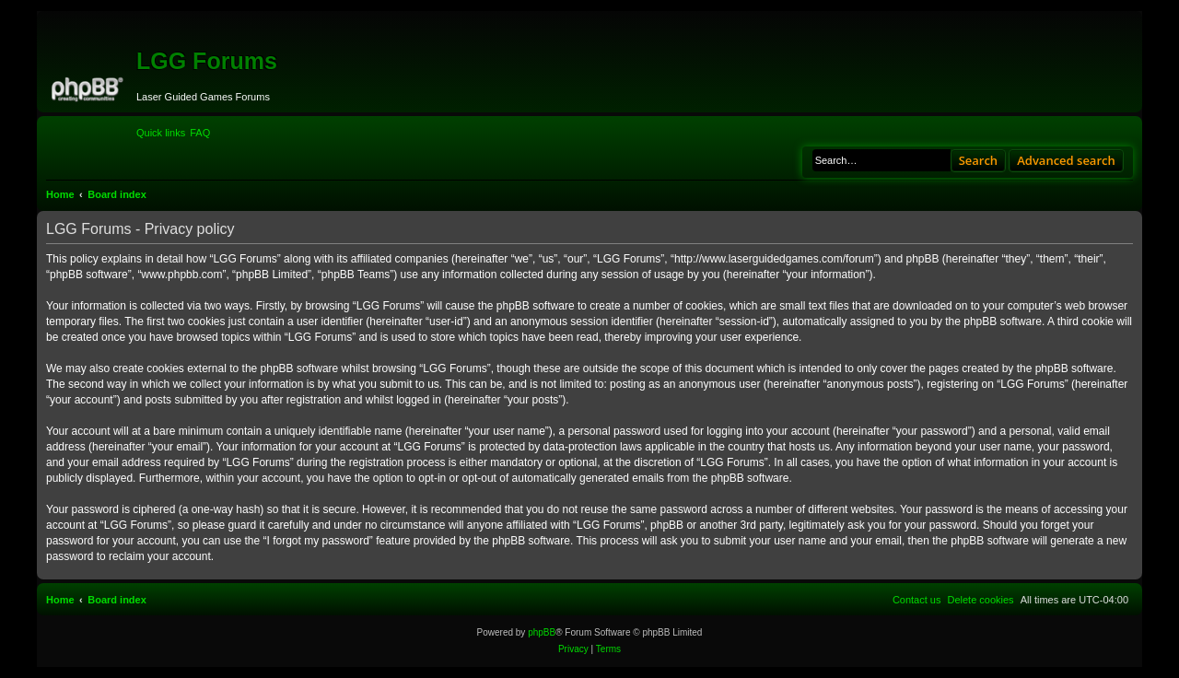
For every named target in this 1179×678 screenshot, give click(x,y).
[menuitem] (200, 133)
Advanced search (1066, 160)
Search (978, 160)
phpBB (541, 632)
